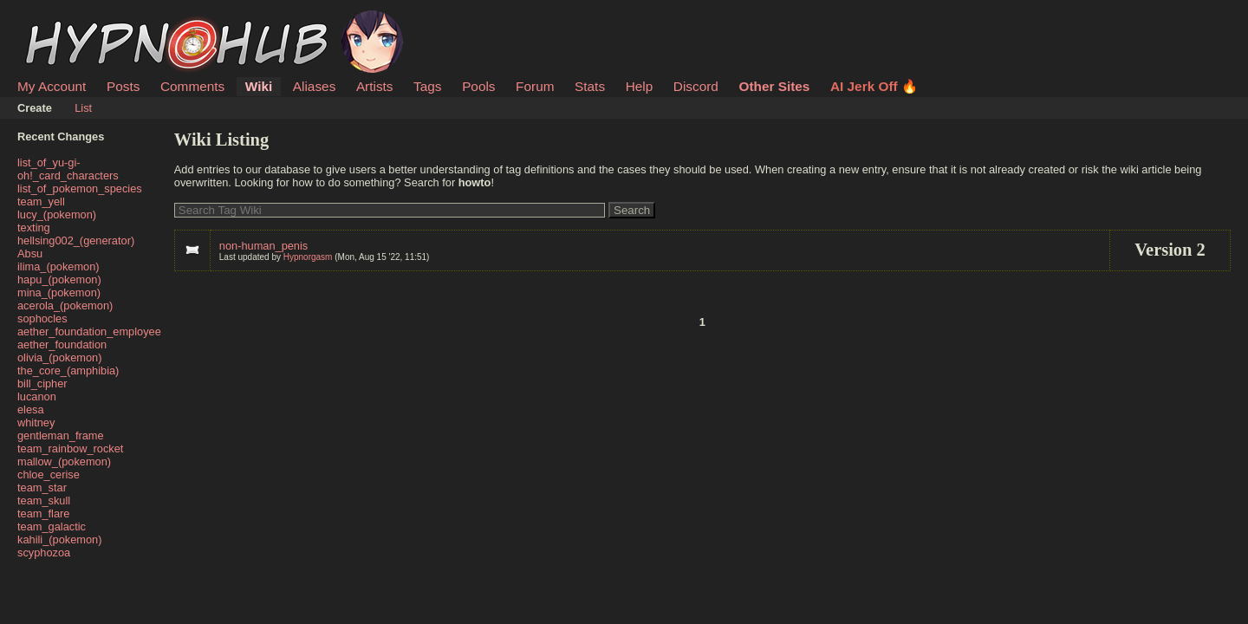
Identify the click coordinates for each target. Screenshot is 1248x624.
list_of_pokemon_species (79, 188)
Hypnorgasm (308, 257)
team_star (42, 487)
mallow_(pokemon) (64, 461)
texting (33, 227)
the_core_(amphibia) (68, 370)
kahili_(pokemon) (59, 539)
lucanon (36, 396)
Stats (590, 86)
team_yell (41, 201)
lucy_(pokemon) (56, 214)
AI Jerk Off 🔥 (874, 86)
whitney (36, 422)
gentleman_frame (60, 435)
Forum (535, 86)
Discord (695, 86)
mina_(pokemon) (59, 292)
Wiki (258, 86)
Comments (192, 86)
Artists (374, 86)
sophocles (42, 318)
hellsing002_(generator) (75, 240)
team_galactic (51, 526)
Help (639, 86)
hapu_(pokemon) (59, 279)
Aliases (314, 86)
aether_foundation (62, 344)
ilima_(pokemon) (58, 266)
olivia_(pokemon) (59, 357)
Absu (29, 253)
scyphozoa (43, 552)
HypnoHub (65, 20)
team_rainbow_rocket (70, 448)
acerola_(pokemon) (65, 305)
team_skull (43, 500)
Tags (427, 86)
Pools (478, 86)
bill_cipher (42, 383)
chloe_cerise (48, 474)
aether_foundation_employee (89, 331)
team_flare (43, 513)
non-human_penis (263, 245)
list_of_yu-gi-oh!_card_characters (68, 169)
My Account (51, 86)
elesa (30, 409)
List (83, 107)
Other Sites (773, 86)
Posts (123, 86)
